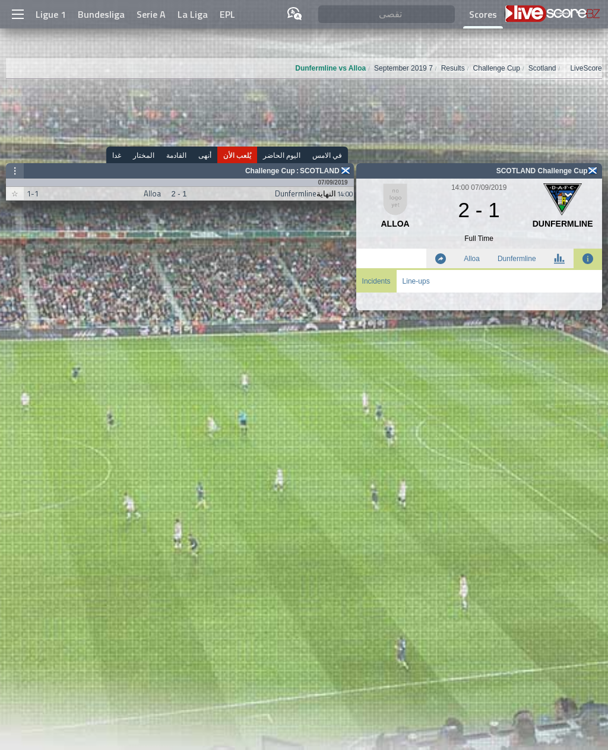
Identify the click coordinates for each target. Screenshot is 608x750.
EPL (227, 14)
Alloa (472, 259)
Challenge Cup (270, 171)
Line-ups (416, 281)
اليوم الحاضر (281, 155)
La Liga (193, 14)
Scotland (320, 171)
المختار (143, 155)
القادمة (176, 155)
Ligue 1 (51, 14)
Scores (483, 14)
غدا (116, 155)
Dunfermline (517, 259)
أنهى (204, 155)
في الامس (327, 155)
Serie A (151, 14)
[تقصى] (386, 14)
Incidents (376, 281)
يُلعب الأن (237, 155)
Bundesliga (101, 14)
